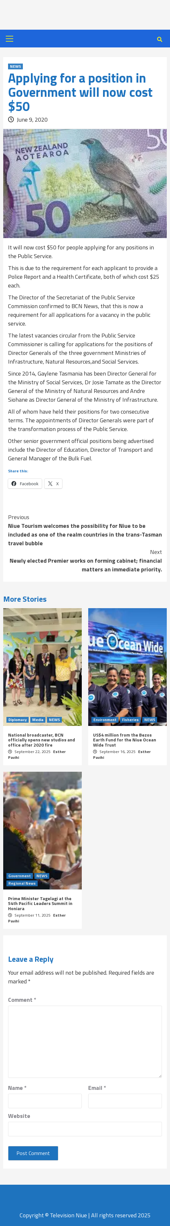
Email (97, 1087)
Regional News (22, 883)
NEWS (15, 66)
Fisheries (130, 720)
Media (37, 720)
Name (17, 1087)
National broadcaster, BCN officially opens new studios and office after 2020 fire (41, 739)
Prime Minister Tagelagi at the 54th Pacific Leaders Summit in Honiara (40, 903)
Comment (22, 999)
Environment (105, 720)
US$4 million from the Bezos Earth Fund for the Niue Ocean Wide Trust (124, 739)
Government (19, 876)
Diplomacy (17, 720)
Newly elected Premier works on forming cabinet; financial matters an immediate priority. (85, 561)
